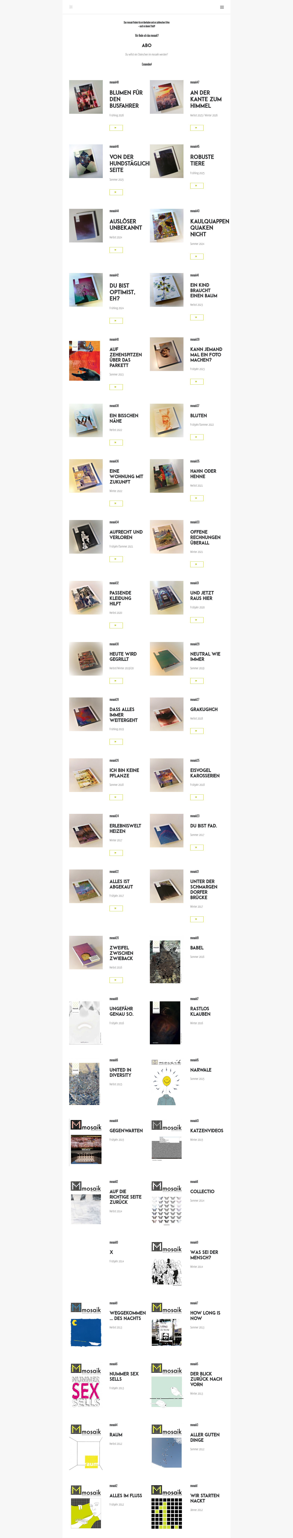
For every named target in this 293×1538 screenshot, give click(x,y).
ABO (146, 45)
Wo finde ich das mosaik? (147, 36)
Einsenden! (146, 64)
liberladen (147, 22)
